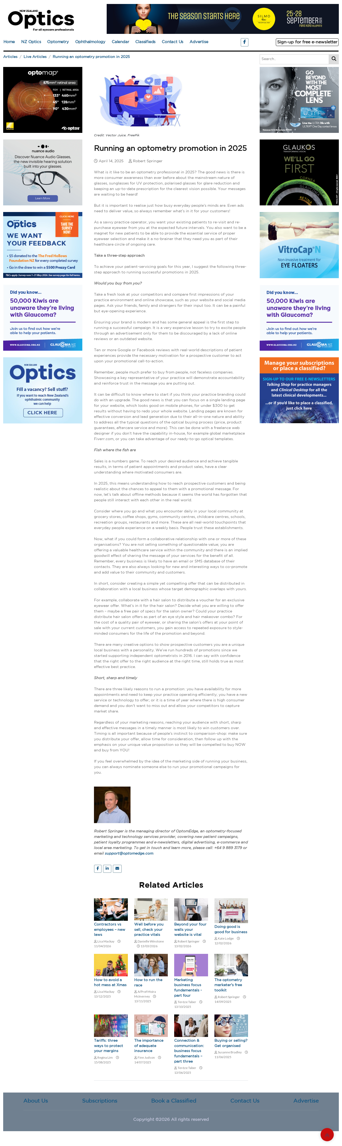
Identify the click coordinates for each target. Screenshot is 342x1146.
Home (9, 42)
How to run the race (148, 982)
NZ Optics (31, 42)
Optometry (58, 42)
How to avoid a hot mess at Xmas (110, 982)
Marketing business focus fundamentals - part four (188, 987)
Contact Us (172, 42)
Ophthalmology (90, 42)
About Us (35, 1101)
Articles (10, 56)
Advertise (199, 42)
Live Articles (35, 56)
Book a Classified (173, 1101)
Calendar (120, 42)
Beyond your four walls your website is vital (190, 929)
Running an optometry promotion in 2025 (91, 56)
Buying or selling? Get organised (231, 1043)
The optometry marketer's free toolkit (228, 985)
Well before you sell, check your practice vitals (149, 929)
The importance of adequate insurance (148, 1046)
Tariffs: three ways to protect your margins (108, 1046)
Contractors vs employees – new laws (109, 929)
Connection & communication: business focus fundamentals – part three (189, 1051)
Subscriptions (99, 1101)
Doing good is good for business (230, 929)
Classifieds (145, 42)
